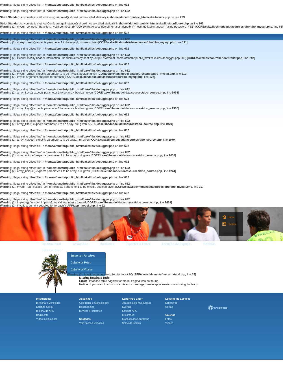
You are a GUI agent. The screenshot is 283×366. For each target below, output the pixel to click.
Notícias (209, 244)
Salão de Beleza (131, 323)
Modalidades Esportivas (135, 319)
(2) (7, 26)
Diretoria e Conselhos (48, 302)
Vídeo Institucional (46, 319)
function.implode (40, 202)
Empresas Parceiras (83, 255)
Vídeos (169, 323)
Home (231, 217)
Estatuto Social (44, 306)
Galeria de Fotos (81, 262)
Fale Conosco (51, 250)
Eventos (126, 306)
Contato (232, 224)
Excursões (128, 315)
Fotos (168, 319)
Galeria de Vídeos (81, 269)
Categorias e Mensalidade (94, 302)
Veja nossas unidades (91, 323)
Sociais (169, 306)
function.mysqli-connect (55, 26)
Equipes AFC (129, 310)
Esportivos (171, 302)
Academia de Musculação (136, 302)
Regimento (42, 315)
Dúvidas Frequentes (90, 310)
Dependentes (86, 306)
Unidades (107, 244)
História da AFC (45, 310)
